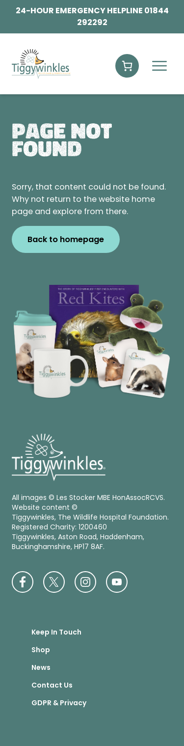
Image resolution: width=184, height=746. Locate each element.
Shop (40, 650)
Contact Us (52, 685)
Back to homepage (65, 239)
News (41, 667)
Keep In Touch (56, 632)
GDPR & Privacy (58, 703)
